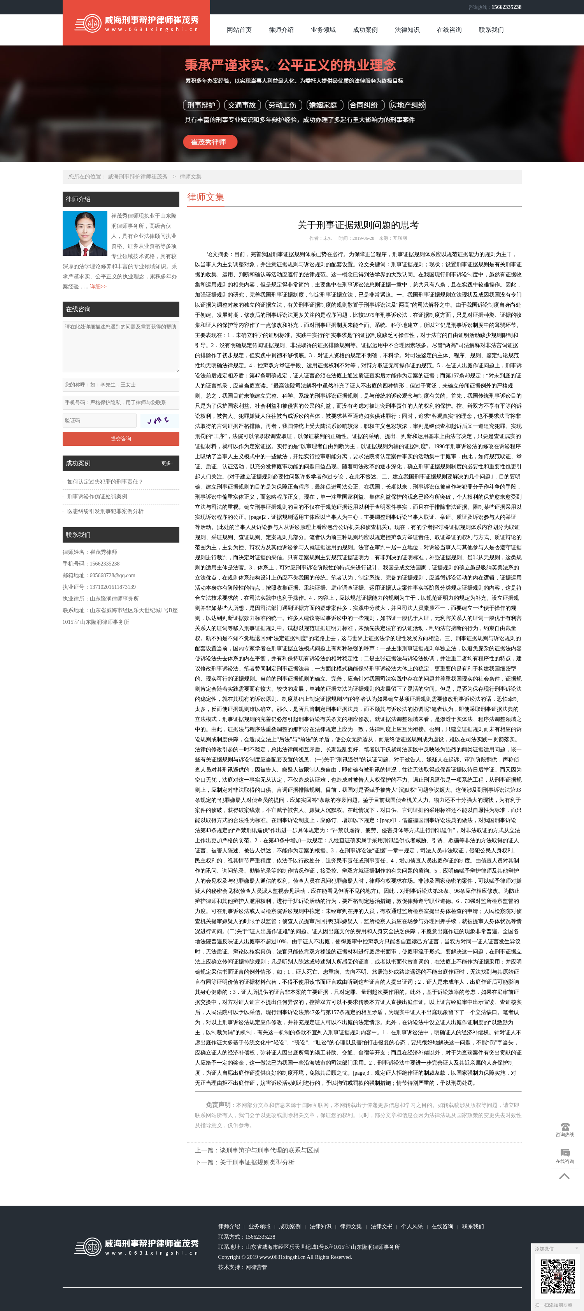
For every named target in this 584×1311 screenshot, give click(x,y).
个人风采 (412, 1226)
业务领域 (323, 29)
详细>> (98, 287)
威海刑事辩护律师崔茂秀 (138, 177)
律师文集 (191, 177)
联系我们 (491, 29)
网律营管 (256, 1267)
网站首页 (239, 29)
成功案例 (365, 29)
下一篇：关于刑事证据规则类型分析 (245, 1162)
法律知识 (407, 29)
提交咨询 (121, 439)
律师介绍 (281, 29)
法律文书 (382, 1226)
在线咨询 (449, 29)
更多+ (167, 463)
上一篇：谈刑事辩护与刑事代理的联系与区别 (257, 1150)
